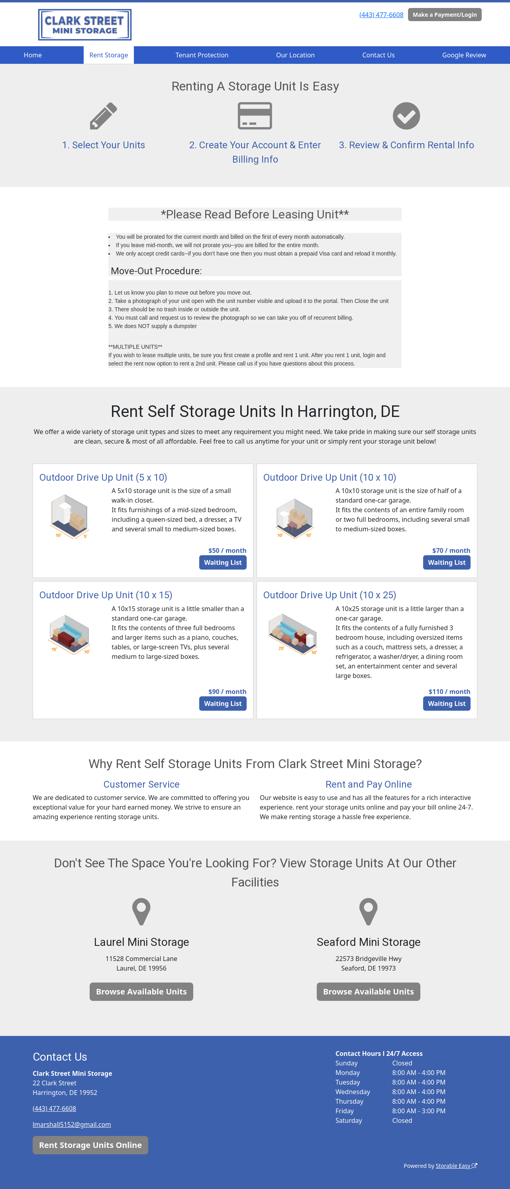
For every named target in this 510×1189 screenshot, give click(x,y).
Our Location (295, 55)
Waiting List (223, 562)
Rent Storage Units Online (90, 1144)
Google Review (464, 55)
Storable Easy (456, 1165)
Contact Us (378, 55)
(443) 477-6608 (381, 14)
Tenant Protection (202, 55)
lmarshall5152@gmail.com (72, 1124)
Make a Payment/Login (445, 14)
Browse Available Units (141, 991)
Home (33, 55)
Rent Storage (108, 55)
